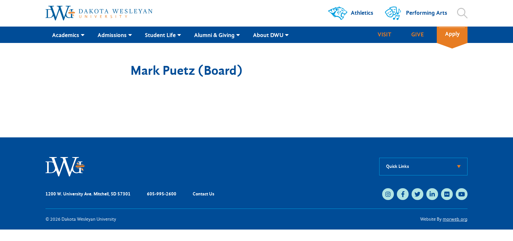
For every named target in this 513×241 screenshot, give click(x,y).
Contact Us (203, 194)
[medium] (388, 194)
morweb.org (455, 219)
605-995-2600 (161, 194)
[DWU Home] (65, 166)
